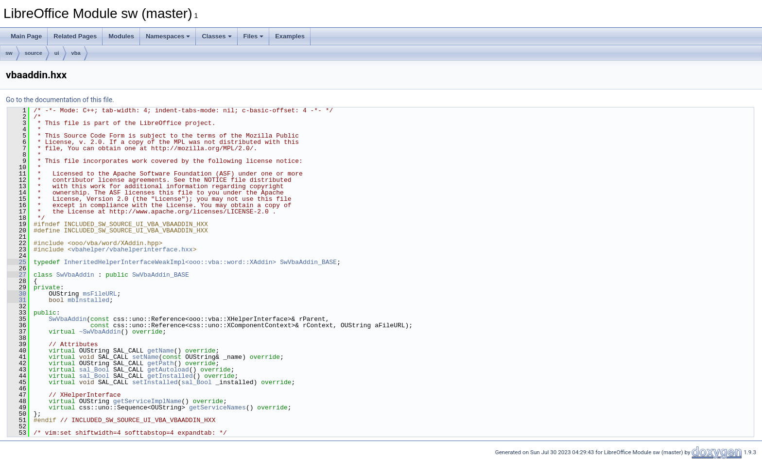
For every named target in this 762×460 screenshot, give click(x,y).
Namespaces (168, 36)
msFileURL (100, 293)
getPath (160, 363)
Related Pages (75, 36)
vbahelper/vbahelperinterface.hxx (132, 249)
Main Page (26, 36)
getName (160, 350)
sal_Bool (94, 369)
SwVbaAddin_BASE (308, 262)
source (33, 53)
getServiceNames (217, 407)
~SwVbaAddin (100, 331)
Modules (121, 36)
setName (145, 357)
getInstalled (170, 376)
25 (16, 262)
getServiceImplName (147, 401)
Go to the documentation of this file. (60, 100)
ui (56, 53)
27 (16, 274)
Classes (216, 36)
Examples (290, 36)
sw (9, 53)
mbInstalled (88, 300)
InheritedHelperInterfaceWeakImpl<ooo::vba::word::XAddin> (170, 262)
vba (76, 53)
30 (16, 293)
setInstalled (155, 382)
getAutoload (168, 369)
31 (16, 300)
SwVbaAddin (75, 274)
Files (253, 36)
